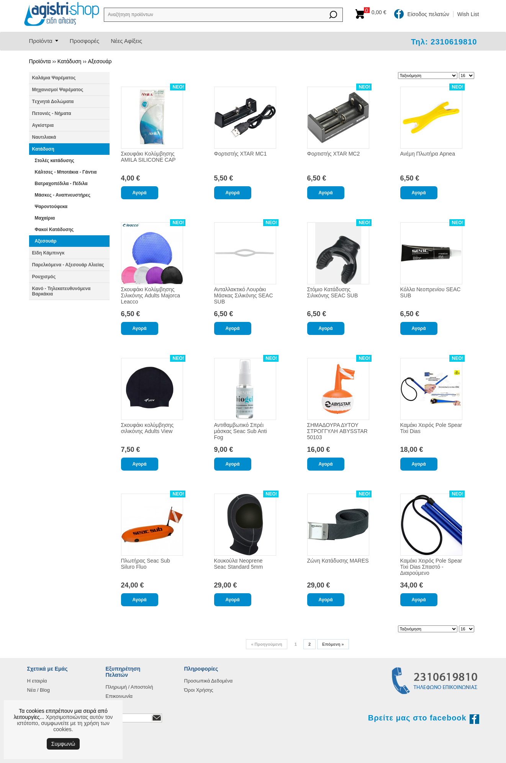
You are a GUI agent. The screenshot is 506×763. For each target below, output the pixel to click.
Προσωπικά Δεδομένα (208, 681)
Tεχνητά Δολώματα (53, 101)
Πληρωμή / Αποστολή (129, 687)
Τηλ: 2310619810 (444, 42)
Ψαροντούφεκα (51, 206)
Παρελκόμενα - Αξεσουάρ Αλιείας (68, 264)
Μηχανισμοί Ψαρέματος (58, 89)
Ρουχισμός (44, 276)
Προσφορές (84, 41)
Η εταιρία (37, 681)
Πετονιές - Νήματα (51, 113)
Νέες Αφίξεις (126, 41)
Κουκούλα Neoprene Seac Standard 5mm (238, 564)
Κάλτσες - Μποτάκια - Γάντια (66, 172)
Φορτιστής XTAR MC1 (240, 154)
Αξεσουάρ (99, 61)
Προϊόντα (40, 41)
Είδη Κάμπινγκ (48, 253)
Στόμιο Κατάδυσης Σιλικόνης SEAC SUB (332, 292)
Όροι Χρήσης (198, 690)
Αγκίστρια (43, 125)
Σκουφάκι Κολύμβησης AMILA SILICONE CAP (148, 157)
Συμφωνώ (63, 744)
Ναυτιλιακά (44, 137)
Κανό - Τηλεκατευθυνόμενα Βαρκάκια (61, 291)
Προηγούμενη (266, 644)
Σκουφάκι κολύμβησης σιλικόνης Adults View (147, 428)
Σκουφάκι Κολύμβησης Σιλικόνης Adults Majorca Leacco (150, 295)
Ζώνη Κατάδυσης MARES (338, 561)
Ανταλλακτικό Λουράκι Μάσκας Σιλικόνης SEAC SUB (243, 295)
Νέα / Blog (38, 690)
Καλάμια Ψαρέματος (54, 77)
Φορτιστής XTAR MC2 (333, 154)
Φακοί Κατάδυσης (54, 229)
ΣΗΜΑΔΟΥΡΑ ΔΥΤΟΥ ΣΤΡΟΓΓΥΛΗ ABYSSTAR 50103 (337, 431)
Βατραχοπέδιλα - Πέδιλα (61, 183)
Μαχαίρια (45, 218)
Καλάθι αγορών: (377, 12)
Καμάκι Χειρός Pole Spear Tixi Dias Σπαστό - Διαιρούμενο (431, 567)
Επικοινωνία (119, 696)
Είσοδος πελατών (428, 14)
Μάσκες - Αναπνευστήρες (63, 195)
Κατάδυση (69, 61)
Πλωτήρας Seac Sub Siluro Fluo (145, 564)
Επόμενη (333, 644)
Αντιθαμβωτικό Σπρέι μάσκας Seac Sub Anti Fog (240, 431)
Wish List (468, 14)
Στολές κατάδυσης (54, 160)
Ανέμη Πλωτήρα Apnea (427, 154)
